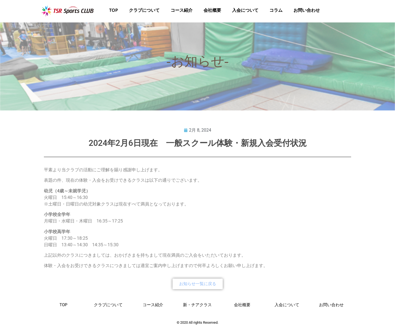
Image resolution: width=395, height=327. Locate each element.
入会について (245, 11)
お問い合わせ (307, 11)
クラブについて (144, 11)
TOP (113, 11)
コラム (276, 11)
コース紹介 (182, 11)
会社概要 (212, 11)
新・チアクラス (197, 304)
